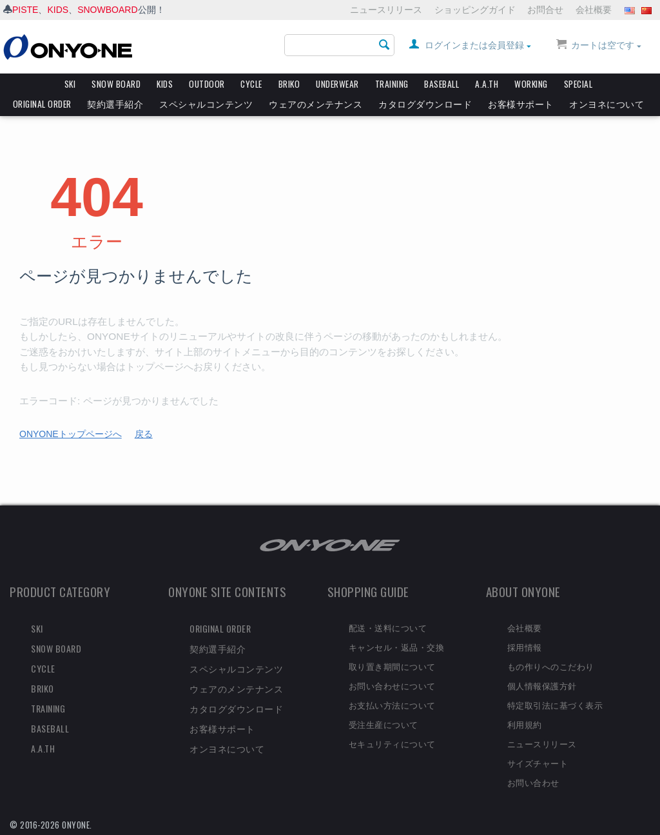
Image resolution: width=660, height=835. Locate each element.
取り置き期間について (392, 666)
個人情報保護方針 (542, 685)
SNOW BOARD (116, 83)
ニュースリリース (386, 10)
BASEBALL (441, 83)
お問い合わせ (533, 782)
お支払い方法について (392, 704)
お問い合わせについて (392, 685)
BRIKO (289, 83)
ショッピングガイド (475, 10)
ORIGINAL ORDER (42, 103)
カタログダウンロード (425, 103)
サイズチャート (537, 762)
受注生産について (383, 724)
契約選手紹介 (115, 103)
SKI (70, 83)
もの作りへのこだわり (550, 666)
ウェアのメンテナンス (315, 103)
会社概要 (594, 10)
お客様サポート (521, 103)
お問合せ (545, 10)
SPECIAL (578, 83)
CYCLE (251, 83)
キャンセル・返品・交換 (397, 646)
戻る (144, 434)
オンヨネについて (606, 103)
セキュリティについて (392, 743)
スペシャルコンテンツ (206, 103)
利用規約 (524, 724)
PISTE (25, 10)
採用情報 (524, 646)
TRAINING (392, 83)
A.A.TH (486, 83)
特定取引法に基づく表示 (555, 704)
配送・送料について (388, 627)
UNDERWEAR (337, 83)
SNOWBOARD (107, 10)
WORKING (531, 83)
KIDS (57, 10)
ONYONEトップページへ (70, 434)
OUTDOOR (207, 83)
